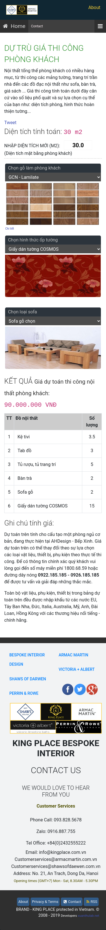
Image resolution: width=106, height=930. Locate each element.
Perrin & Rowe (23, 693)
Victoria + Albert (77, 669)
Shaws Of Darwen (27, 679)
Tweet (10, 122)
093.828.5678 (67, 820)
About (94, 7)
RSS (91, 902)
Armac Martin (73, 655)
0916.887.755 (61, 831)
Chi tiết (9, 228)
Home (18, 26)
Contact (37, 26)
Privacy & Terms (45, 902)
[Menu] (100, 26)
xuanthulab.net (88, 916)
